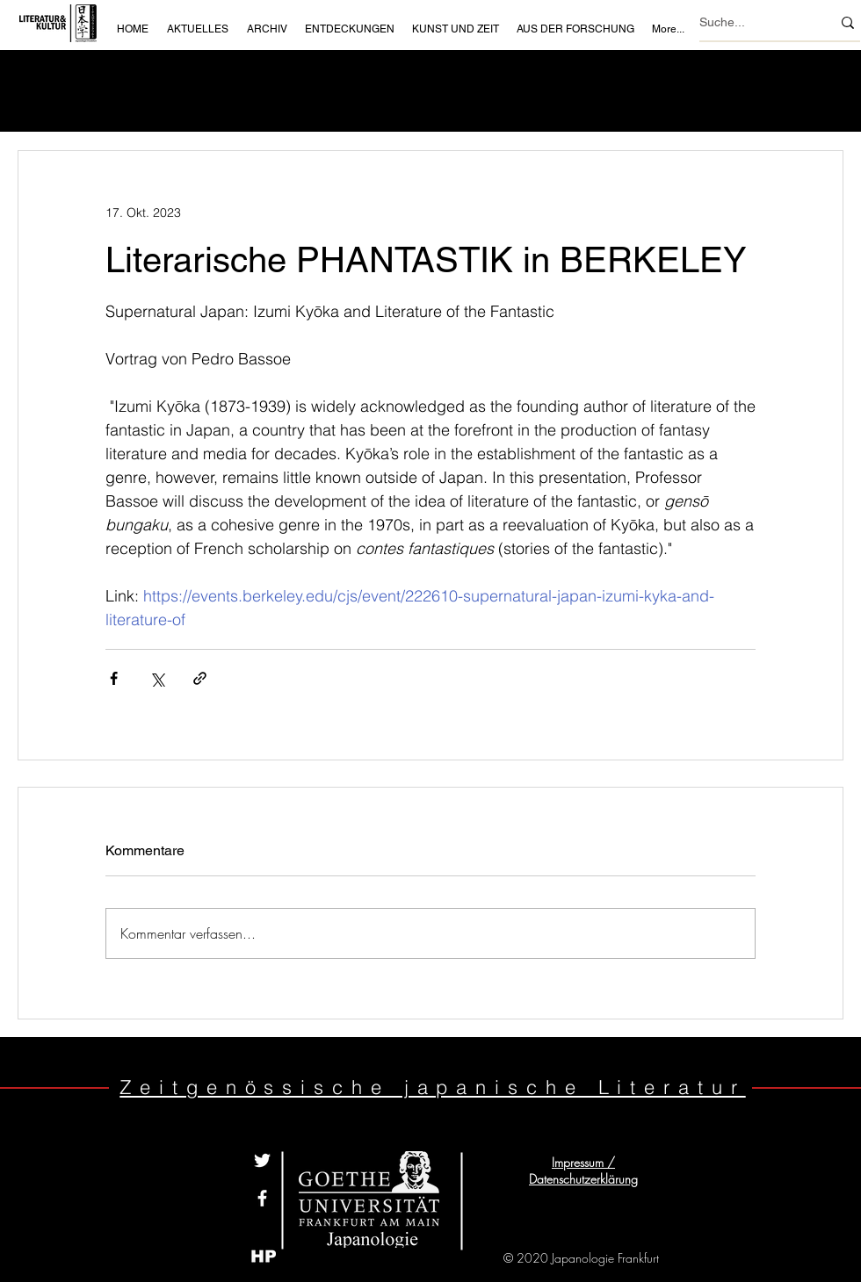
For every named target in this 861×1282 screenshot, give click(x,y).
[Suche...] (752, 22)
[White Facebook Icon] (262, 1198)
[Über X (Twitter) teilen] (156, 678)
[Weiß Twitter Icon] (262, 1160)
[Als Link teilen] (200, 678)
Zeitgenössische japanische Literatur (432, 1087)
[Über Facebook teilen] (113, 678)
